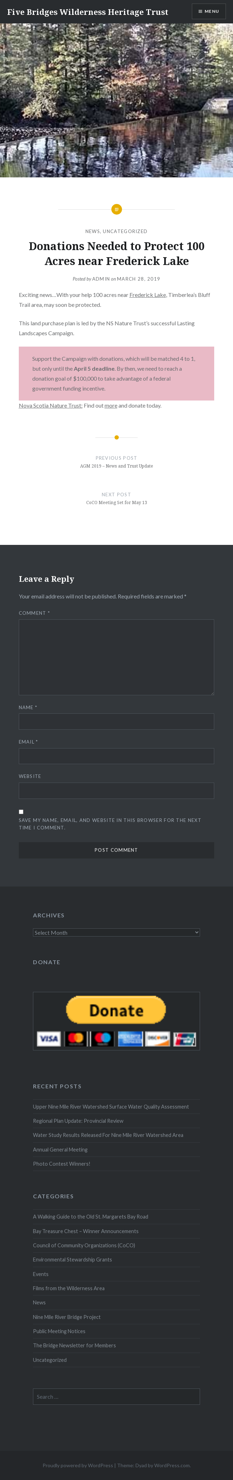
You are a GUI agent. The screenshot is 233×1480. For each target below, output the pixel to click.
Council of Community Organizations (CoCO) (84, 1245)
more (111, 405)
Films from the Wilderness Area (69, 1288)
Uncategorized (125, 231)
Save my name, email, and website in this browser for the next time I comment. (110, 823)
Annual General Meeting (60, 1150)
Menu (212, 11)
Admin (101, 279)
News (92, 231)
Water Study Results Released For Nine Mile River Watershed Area (108, 1135)
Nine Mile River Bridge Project (67, 1317)
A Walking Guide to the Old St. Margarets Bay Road (90, 1217)
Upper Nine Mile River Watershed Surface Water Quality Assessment (111, 1107)
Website (30, 776)
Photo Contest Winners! (61, 1164)
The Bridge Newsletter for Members (74, 1345)
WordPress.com (172, 1465)
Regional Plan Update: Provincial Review (78, 1121)
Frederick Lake (147, 294)
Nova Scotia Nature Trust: (51, 405)
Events (41, 1274)
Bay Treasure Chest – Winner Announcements (86, 1231)
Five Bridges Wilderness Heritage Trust (87, 11)
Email (28, 742)
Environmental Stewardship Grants (72, 1260)
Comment (34, 613)
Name (28, 707)
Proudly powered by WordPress (78, 1465)
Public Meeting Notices (59, 1331)
